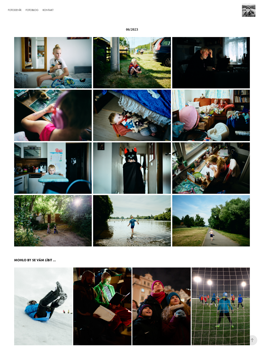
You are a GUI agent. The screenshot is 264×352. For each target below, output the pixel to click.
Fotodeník (15, 10)
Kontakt (48, 10)
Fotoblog (32, 10)
